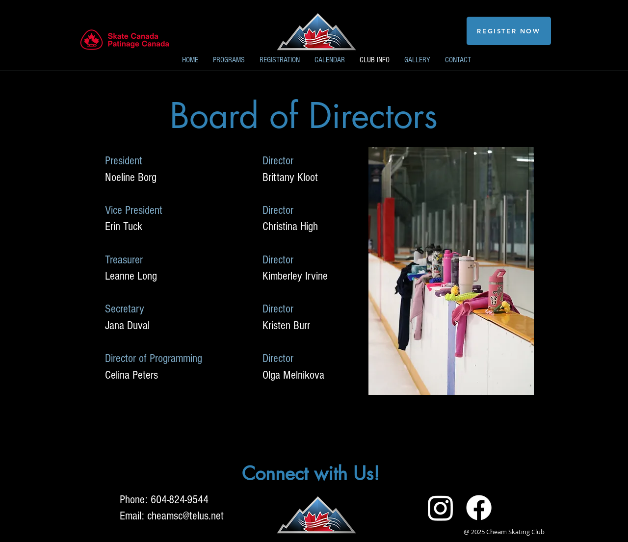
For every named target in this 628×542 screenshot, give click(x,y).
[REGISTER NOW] (509, 31)
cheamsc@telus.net (185, 515)
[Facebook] (479, 507)
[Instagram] (440, 507)
